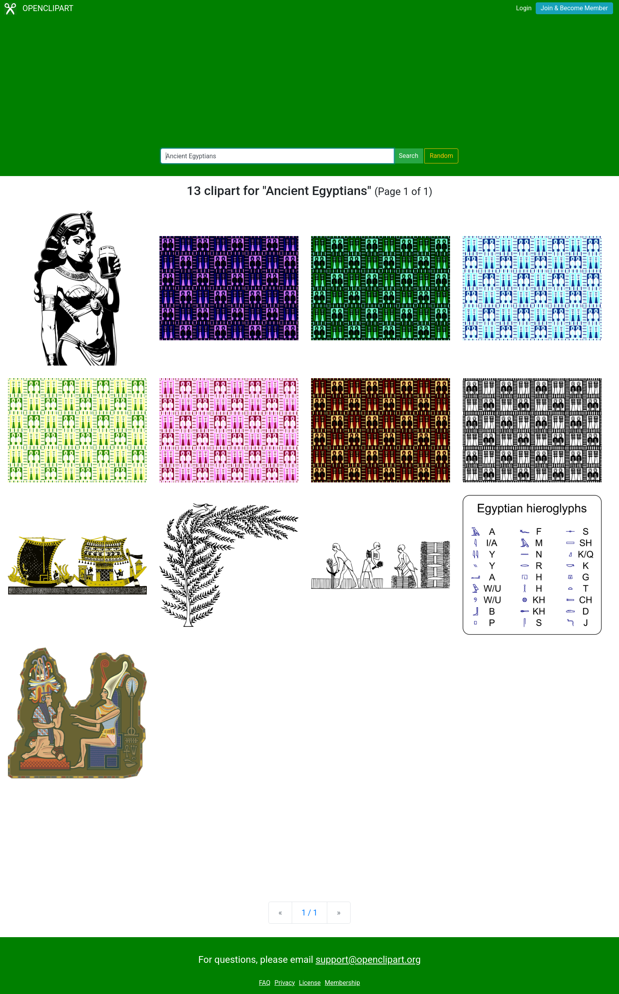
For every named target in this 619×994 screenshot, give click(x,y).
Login (523, 8)
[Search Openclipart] (277, 155)
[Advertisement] (309, 83)
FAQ (264, 982)
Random (441, 155)
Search (408, 155)
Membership (342, 982)
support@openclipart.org (367, 959)
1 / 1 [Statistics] (310, 912)
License (310, 982)
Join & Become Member (574, 8)
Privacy (284, 982)
